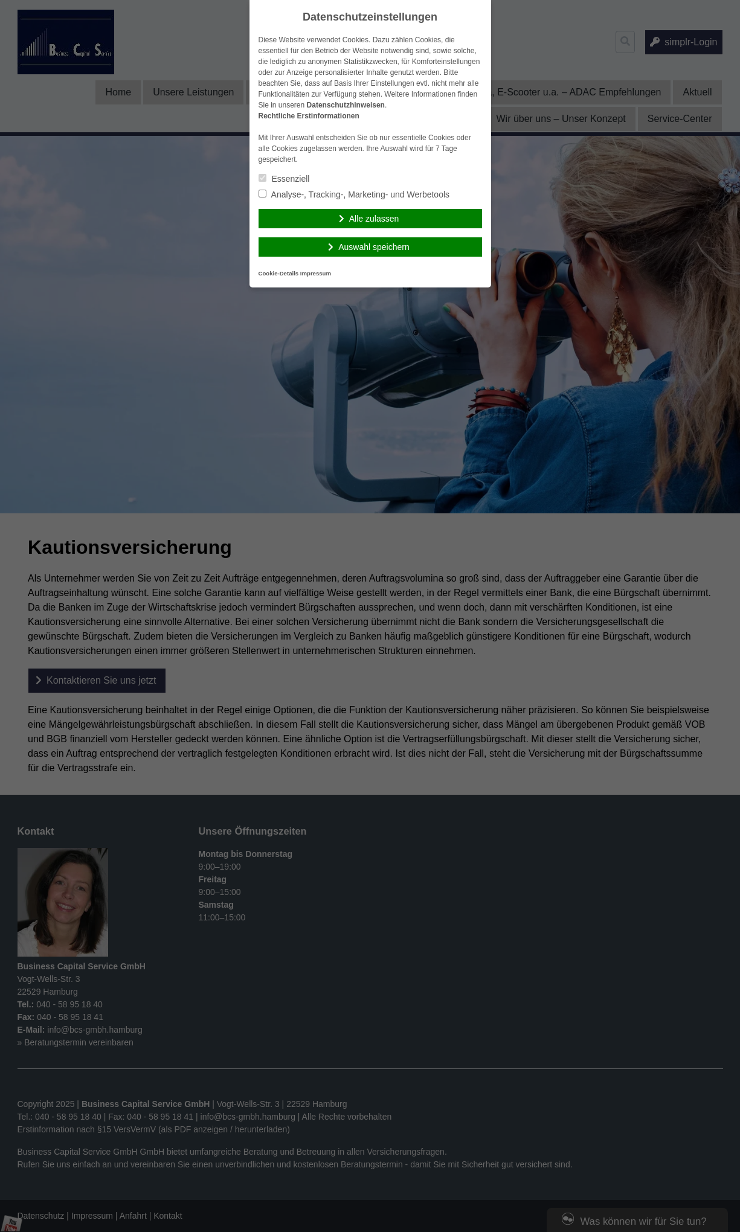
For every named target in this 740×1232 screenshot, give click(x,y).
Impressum (315, 273)
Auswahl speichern (374, 247)
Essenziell (284, 179)
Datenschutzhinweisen (346, 105)
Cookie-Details (279, 273)
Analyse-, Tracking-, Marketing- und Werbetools (354, 194)
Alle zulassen (374, 218)
